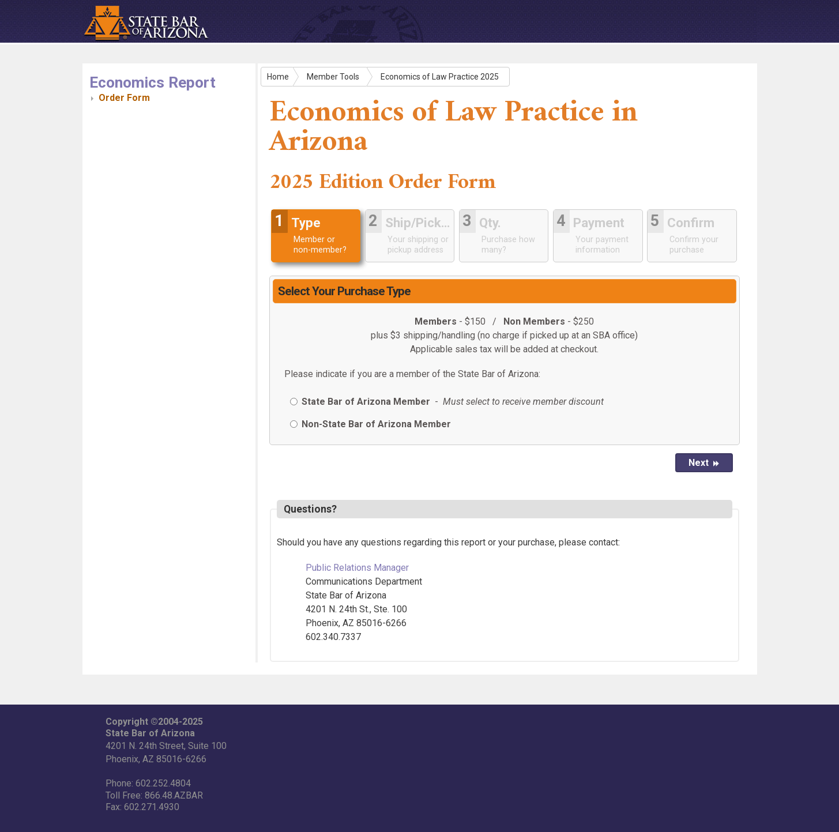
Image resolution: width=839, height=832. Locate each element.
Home (278, 76)
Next (704, 462)
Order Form (124, 97)
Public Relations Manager (357, 567)
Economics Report (152, 82)
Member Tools (333, 76)
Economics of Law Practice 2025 (440, 76)
